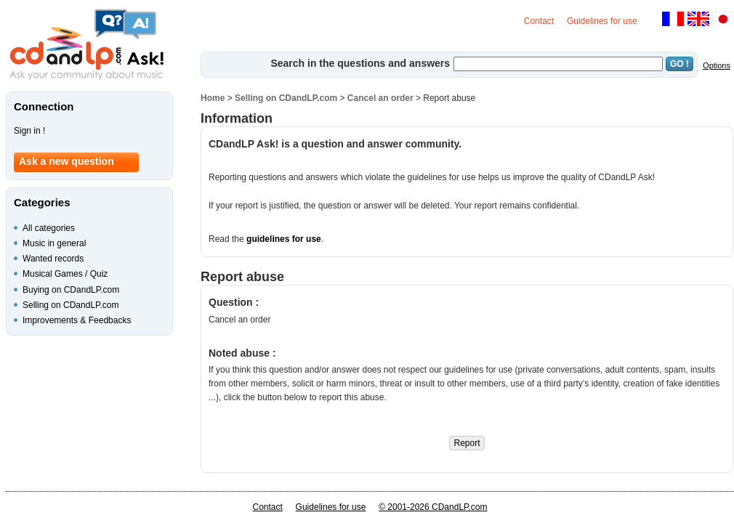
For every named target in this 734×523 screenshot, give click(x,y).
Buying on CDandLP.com (71, 290)
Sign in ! (29, 131)
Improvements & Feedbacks (77, 320)
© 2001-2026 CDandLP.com (433, 507)
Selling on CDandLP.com (286, 98)
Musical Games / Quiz (65, 274)
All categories (49, 228)
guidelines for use (283, 239)
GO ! (679, 64)
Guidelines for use (602, 21)
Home (213, 98)
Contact (539, 21)
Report (466, 443)
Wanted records (53, 259)
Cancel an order (380, 98)
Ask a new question (66, 161)
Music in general (54, 243)
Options (716, 65)
